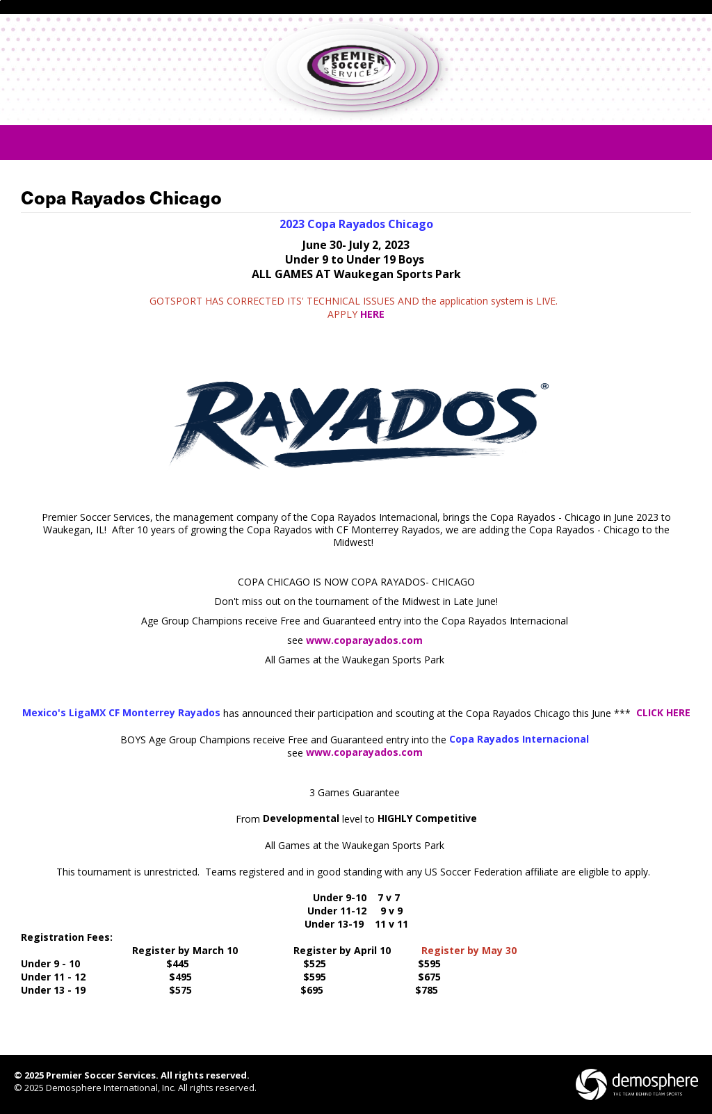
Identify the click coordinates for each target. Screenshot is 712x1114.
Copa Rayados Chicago (121, 198)
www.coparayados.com (364, 640)
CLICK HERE (663, 712)
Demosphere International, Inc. (111, 1087)
